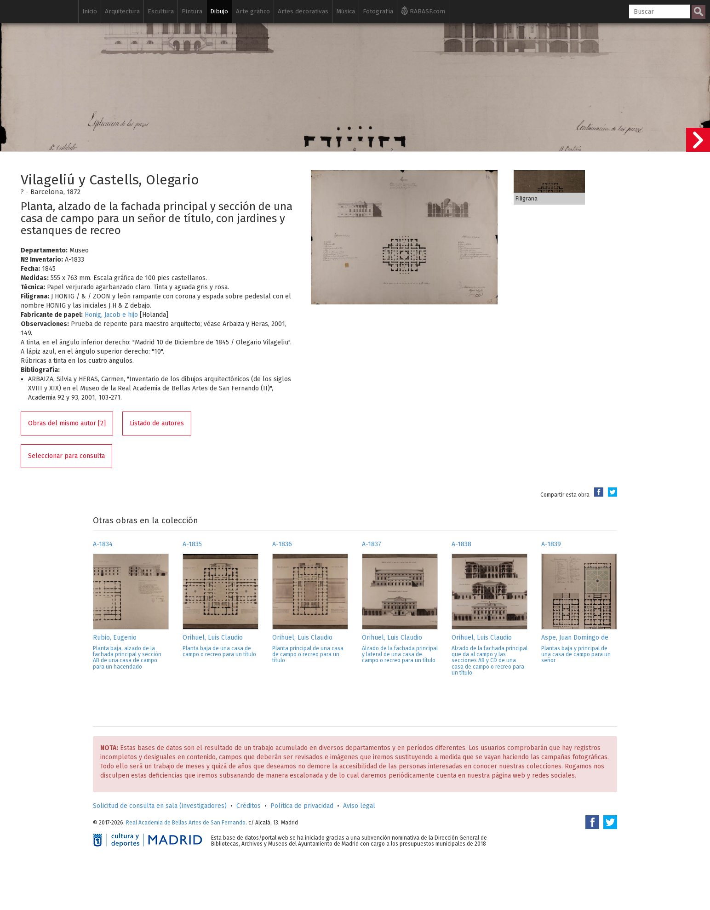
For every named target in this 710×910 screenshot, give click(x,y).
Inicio (89, 11)
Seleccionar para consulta (66, 456)
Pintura (192, 11)
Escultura (161, 11)
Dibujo (219, 11)
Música (345, 11)
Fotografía (378, 11)
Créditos (248, 806)
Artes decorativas (303, 11)
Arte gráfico (253, 11)
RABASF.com (423, 10)
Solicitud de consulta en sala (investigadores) (160, 806)
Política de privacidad (301, 806)
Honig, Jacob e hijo (111, 315)
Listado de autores (157, 423)
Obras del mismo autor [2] (67, 423)
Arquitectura (122, 11)
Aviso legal (359, 806)
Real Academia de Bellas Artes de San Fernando (186, 822)
